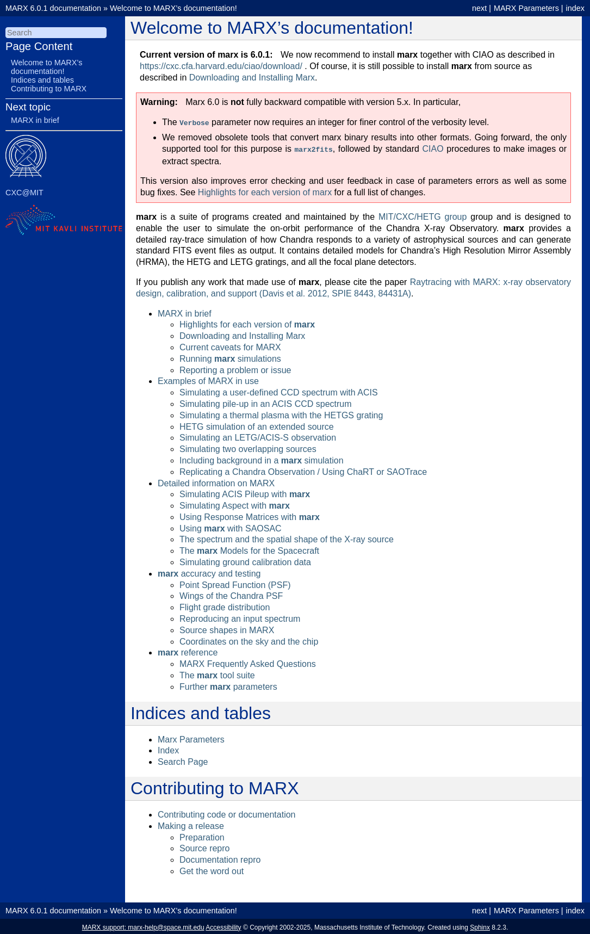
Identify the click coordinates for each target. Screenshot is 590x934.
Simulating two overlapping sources (247, 446)
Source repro (204, 846)
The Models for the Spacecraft (249, 548)
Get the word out (211, 869)
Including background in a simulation (261, 458)
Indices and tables (42, 80)
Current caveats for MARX (230, 345)
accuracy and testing (209, 571)
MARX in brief (185, 311)
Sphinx (480, 925)
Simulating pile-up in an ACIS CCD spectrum (265, 401)
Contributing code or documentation (227, 812)
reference (188, 650)
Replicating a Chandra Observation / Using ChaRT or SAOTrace (303, 469)
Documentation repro (219, 857)
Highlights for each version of (247, 322)
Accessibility (223, 925)
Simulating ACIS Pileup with (244, 492)
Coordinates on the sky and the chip (248, 639)
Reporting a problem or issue (235, 368)
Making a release (191, 823)
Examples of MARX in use (208, 379)
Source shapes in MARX (226, 628)
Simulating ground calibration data (245, 560)
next (479, 8)
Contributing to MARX (48, 88)
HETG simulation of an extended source (256, 424)
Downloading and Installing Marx (242, 333)
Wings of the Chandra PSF (231, 593)
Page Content (38, 46)
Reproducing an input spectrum (239, 616)
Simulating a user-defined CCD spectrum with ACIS (278, 390)
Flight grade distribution (224, 605)
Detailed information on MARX (216, 481)
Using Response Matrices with (249, 514)
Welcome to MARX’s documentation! (173, 8)
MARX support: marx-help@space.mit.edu (143, 925)
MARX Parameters (526, 8)
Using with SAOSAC (230, 526)
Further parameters (228, 684)
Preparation (202, 835)
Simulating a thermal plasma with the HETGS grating (281, 413)
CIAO (433, 147)
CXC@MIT (24, 192)
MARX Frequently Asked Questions (247, 661)
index (575, 8)
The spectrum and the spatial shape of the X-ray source (286, 537)
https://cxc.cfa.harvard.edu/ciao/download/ (221, 66)
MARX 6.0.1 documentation (53, 8)
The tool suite (217, 673)
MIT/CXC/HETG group (422, 214)
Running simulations (230, 356)
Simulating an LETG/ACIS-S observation (257, 435)
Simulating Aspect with (234, 503)
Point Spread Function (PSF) (235, 582)
